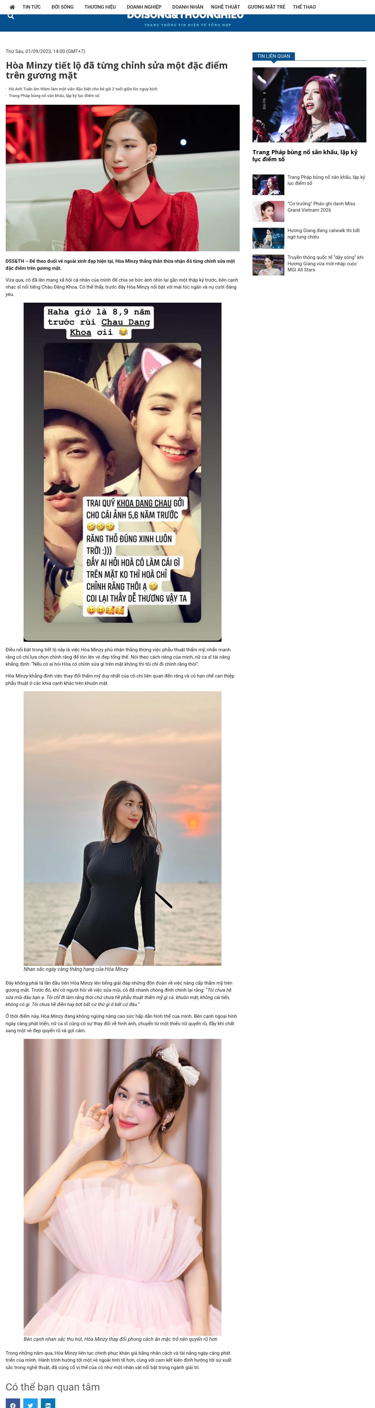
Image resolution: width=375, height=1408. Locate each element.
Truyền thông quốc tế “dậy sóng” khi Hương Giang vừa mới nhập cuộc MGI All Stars (326, 263)
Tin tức (33, 7)
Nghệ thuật (225, 7)
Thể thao (304, 7)
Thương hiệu (102, 7)
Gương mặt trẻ (266, 7)
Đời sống (64, 7)
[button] (11, 16)
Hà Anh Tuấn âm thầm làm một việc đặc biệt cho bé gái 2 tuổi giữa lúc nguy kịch (83, 89)
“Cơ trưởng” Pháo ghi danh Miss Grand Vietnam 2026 (321, 207)
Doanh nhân (187, 7)
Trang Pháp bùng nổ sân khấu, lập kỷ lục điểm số (54, 95)
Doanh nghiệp (146, 7)
